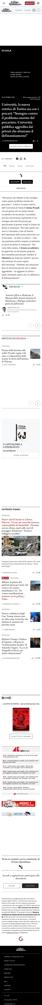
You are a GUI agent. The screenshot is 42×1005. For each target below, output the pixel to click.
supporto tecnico (12, 932)
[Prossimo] (37, 325)
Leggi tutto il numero (21, 736)
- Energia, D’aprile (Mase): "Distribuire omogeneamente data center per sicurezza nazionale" (19, 788)
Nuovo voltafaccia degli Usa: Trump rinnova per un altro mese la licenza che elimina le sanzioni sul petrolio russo (15, 619)
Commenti (7, 159)
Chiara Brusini (8, 629)
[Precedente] (30, 325)
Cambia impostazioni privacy (14, 965)
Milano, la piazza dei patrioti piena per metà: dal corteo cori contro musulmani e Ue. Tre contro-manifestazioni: (15, 587)
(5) (38, 141)
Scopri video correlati (21, 146)
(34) (38, 658)
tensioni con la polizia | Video (13, 598)
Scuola (6, 50)
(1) (38, 365)
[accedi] (38, 3)
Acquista (21, 455)
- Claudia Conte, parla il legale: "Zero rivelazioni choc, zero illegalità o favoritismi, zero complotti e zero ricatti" (20, 772)
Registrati (30, 886)
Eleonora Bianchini (10, 658)
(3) (7, 315)
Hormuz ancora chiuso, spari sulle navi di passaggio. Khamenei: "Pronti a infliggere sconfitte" (21, 526)
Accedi (12, 886)
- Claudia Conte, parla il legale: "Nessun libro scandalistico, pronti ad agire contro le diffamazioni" (18, 766)
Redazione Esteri (9, 573)
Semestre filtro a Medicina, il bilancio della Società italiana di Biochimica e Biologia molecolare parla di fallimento (20, 299)
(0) (38, 573)
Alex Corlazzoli (9, 365)
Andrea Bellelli (14, 307)
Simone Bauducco (10, 141)
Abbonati (30, 3)
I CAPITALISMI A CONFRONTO (12, 446)
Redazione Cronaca (10, 604)
